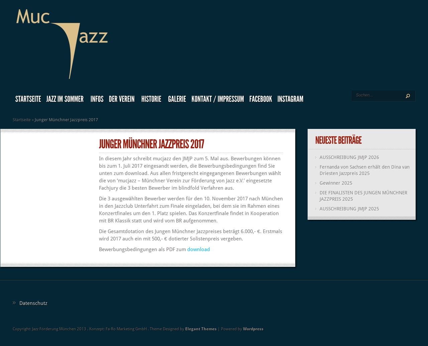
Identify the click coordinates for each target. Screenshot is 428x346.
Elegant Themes (201, 329)
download (198, 249)
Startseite (22, 119)
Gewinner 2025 (336, 183)
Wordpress (253, 329)
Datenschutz (33, 303)
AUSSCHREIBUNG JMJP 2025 (349, 208)
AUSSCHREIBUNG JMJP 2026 (349, 157)
